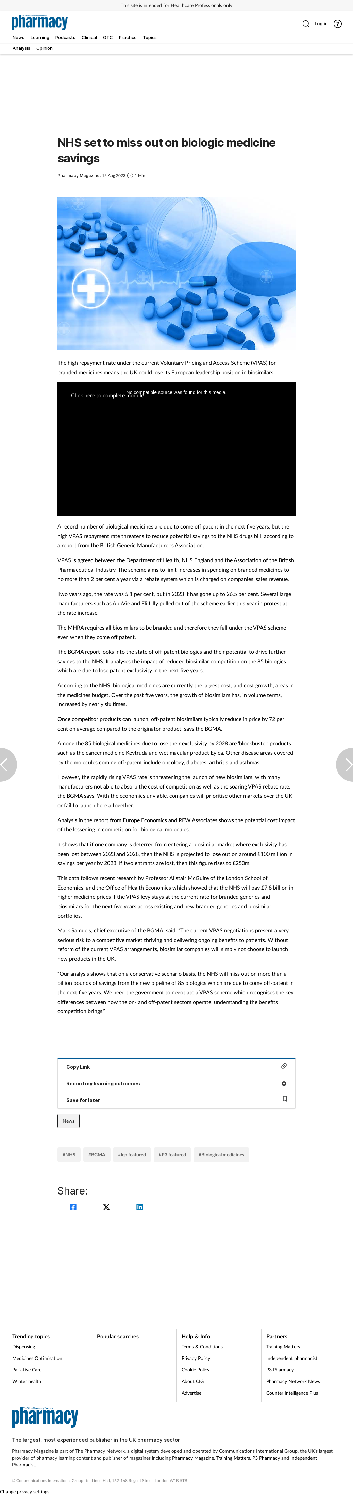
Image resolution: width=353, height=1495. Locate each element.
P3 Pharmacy (280, 1369)
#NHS (69, 1154)
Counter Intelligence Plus (292, 1393)
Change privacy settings (24, 1491)
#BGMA (96, 1154)
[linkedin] (140, 1208)
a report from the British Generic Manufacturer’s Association (130, 545)
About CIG (193, 1381)
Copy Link (176, 1066)
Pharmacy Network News (293, 1381)
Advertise (191, 1393)
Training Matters (283, 1346)
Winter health (26, 1381)
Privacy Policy (196, 1358)
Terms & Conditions (202, 1346)
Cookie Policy (195, 1369)
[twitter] (107, 1208)
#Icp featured (132, 1154)
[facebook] (74, 1208)
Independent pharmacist (291, 1358)
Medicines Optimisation (37, 1358)
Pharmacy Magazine (193, 1458)
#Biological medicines (221, 1154)
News (68, 1121)
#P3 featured (172, 1154)
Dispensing (23, 1346)
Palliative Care (26, 1369)
